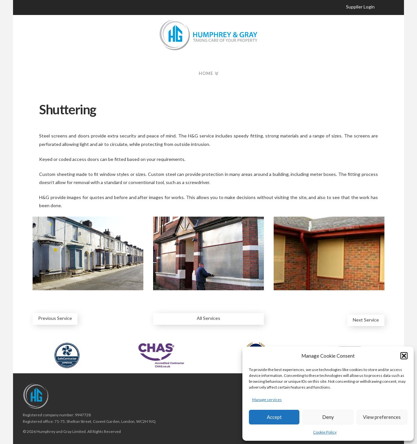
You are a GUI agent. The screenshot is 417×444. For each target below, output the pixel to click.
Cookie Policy (325, 432)
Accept (274, 417)
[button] (404, 355)
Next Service (366, 319)
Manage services (267, 399)
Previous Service (55, 318)
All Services (208, 318)
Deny (328, 417)
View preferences (382, 417)
